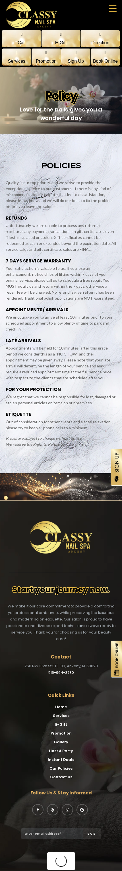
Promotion (61, 733)
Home (61, 707)
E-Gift (61, 724)
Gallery (61, 742)
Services (61, 715)
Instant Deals (61, 759)
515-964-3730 (61, 672)
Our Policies (61, 768)
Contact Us (61, 777)
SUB (91, 833)
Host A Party (61, 751)
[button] (113, 9)
